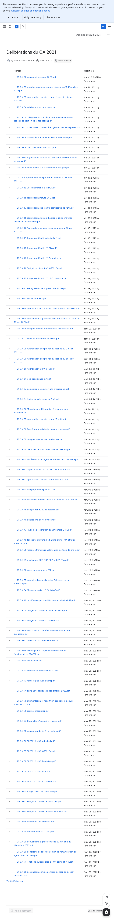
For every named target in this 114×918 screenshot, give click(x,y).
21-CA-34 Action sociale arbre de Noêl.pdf (38, 399)
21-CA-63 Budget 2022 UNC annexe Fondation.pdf (42, 811)
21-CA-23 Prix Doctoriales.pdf (31, 298)
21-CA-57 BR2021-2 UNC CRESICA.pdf (36, 751)
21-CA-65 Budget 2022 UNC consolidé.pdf (38, 620)
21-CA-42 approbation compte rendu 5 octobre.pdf (42, 479)
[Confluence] (16, 26)
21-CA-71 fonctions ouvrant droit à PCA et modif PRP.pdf (45, 862)
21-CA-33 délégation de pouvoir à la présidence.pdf (43, 389)
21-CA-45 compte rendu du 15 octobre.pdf (38, 509)
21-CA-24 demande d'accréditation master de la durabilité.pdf (48, 308)
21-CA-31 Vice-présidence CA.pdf (34, 379)
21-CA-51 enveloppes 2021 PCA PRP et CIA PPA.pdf (42, 560)
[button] (9, 77)
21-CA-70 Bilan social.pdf (29, 660)
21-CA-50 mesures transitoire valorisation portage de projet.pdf (48, 550)
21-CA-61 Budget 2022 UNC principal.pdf (37, 791)
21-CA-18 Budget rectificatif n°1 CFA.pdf (37, 248)
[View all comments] (106, 896)
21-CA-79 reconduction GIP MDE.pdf (35, 831)
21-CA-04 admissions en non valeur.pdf (36, 107)
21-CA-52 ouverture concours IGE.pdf (36, 570)
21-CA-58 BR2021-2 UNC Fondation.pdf (36, 761)
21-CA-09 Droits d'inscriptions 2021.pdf (36, 147)
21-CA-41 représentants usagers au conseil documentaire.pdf (48, 459)
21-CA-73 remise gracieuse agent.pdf (36, 680)
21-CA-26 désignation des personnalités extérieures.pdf (45, 328)
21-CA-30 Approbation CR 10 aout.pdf (35, 368)
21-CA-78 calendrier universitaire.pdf (35, 821)
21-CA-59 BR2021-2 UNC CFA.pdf (33, 771)
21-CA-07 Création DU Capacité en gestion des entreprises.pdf (48, 127)
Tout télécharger (14, 881)
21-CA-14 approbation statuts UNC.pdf (36, 197)
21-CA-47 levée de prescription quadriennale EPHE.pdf (44, 529)
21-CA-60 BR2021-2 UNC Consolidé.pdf (36, 781)
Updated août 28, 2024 (88, 34)
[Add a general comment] (21, 910)
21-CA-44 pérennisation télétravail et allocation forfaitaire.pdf (47, 499)
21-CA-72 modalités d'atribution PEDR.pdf (37, 670)
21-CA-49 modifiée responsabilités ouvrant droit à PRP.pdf (46, 600)
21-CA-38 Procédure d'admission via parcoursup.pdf (43, 429)
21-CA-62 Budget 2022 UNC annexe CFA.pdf (39, 801)
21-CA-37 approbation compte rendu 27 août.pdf (41, 419)
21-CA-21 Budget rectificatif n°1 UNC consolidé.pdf (42, 278)
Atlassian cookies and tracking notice (30, 10)
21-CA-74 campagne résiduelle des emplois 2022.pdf (43, 690)
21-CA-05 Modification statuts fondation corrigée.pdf (43, 167)
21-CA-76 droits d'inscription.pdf (33, 711)
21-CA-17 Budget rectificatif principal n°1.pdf (39, 238)
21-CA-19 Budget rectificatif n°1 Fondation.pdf (39, 258)
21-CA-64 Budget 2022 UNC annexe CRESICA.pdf (42, 610)
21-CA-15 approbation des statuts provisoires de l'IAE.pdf (45, 208)
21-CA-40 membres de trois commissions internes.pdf (44, 449)
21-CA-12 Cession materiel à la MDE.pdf (36, 187)
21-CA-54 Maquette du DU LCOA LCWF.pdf (38, 590)
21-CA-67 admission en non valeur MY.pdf (38, 640)
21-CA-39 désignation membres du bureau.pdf (40, 439)
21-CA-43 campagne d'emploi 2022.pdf (36, 489)
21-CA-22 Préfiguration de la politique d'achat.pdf (42, 288)
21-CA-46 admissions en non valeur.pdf (36, 519)
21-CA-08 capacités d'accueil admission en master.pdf (44, 137)
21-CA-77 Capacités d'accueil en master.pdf (39, 721)
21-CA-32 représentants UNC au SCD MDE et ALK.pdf (43, 469)
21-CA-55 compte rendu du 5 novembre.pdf (39, 731)
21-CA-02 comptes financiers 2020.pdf (36, 77)
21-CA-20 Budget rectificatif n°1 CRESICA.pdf (39, 268)
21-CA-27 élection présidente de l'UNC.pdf (38, 338)
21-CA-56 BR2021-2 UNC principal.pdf (36, 741)
